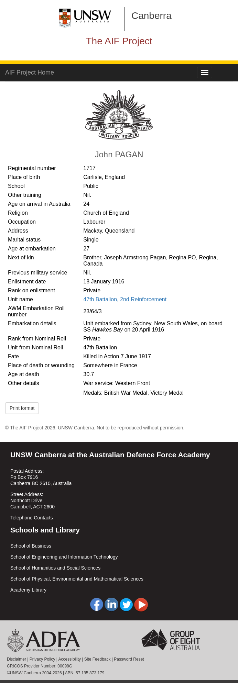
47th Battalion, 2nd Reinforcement (124, 299)
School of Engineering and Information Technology (64, 557)
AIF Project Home (29, 72)
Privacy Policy (42, 659)
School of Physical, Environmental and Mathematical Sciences (76, 579)
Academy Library (28, 590)
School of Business (30, 546)
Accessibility (69, 659)
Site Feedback (97, 659)
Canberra (151, 15)
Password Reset (129, 659)
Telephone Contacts (31, 517)
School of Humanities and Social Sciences (55, 568)
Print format (22, 408)
